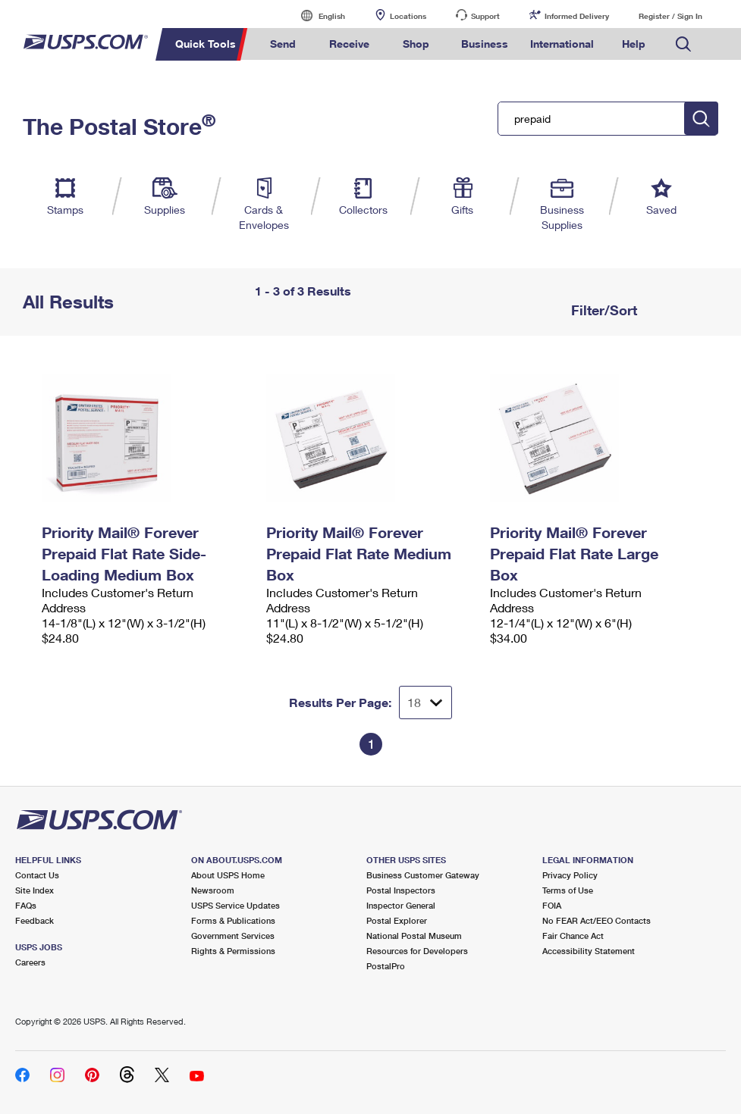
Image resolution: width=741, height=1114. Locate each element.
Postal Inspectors (400, 890)
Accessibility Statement (588, 951)
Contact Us (37, 875)
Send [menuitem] (283, 43)
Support (485, 15)
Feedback (34, 920)
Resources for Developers (417, 951)
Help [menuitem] (633, 43)
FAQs (25, 905)
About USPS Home (228, 875)
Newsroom (212, 890)
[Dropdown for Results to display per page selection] (425, 702)
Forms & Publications (233, 920)
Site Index (34, 890)
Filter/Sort (602, 310)
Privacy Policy (570, 875)
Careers (30, 962)
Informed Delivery (577, 15)
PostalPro (385, 966)
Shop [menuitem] (416, 43)
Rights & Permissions (233, 951)
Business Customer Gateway (422, 875)
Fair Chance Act (573, 935)
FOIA (551, 905)
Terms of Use (567, 890)
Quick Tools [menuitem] (205, 43)
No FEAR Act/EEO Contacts (596, 920)
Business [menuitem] (484, 43)
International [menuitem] (562, 43)
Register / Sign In (670, 15)
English (316, 15)
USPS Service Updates (235, 905)
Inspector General (400, 905)
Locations (408, 15)
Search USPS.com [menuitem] (683, 44)
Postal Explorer (396, 920)
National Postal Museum (414, 935)
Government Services (233, 935)
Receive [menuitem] (349, 43)
